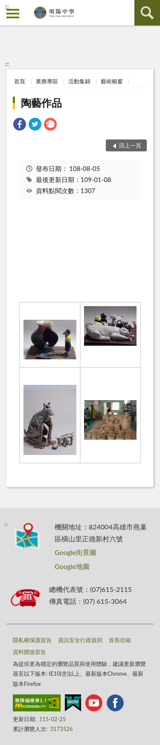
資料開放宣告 (29, 651)
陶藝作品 (41, 103)
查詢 (147, 13)
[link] (19, 125)
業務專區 (47, 81)
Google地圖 (72, 566)
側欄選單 (12, 13)
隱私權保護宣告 (32, 640)
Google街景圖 (75, 552)
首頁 (19, 81)
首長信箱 (120, 640)
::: (7, 6)
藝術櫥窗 (112, 81)
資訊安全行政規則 (80, 640)
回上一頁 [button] (130, 145)
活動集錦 (79, 81)
